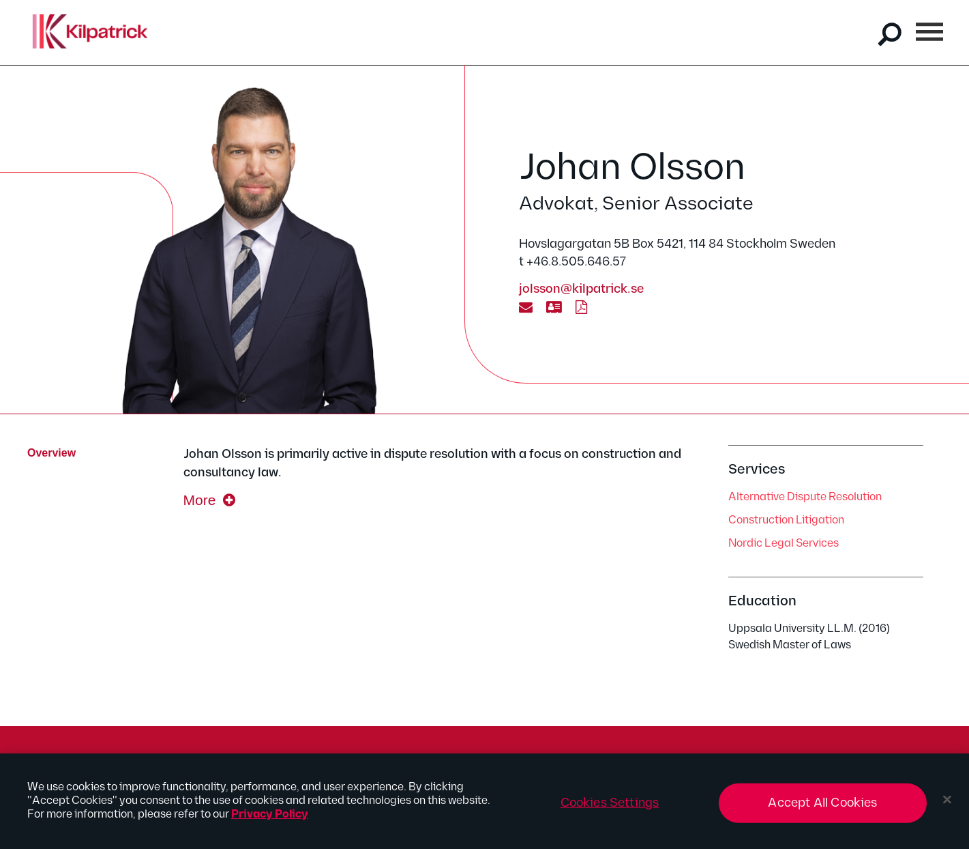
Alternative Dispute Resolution (805, 497)
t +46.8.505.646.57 (572, 262)
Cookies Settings (610, 808)
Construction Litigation (786, 520)
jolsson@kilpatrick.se (581, 289)
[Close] (947, 805)
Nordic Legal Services (783, 543)
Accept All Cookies (822, 808)
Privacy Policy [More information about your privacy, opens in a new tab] (269, 819)
